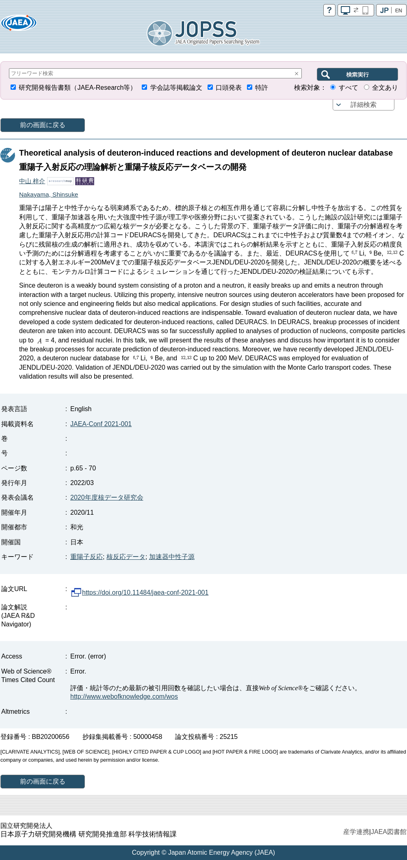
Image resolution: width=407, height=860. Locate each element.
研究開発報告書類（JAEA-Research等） (77, 87)
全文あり (385, 87)
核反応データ (125, 556)
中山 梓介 (32, 181)
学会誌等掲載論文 (176, 87)
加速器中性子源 (172, 556)
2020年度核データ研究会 (106, 497)
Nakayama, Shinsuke (48, 194)
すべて (348, 87)
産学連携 (356, 831)
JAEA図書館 (389, 831)
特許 (261, 87)
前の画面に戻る (42, 124)
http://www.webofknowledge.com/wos (124, 696)
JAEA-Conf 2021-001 (101, 423)
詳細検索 (364, 104)
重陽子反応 (86, 556)
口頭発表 (229, 87)
